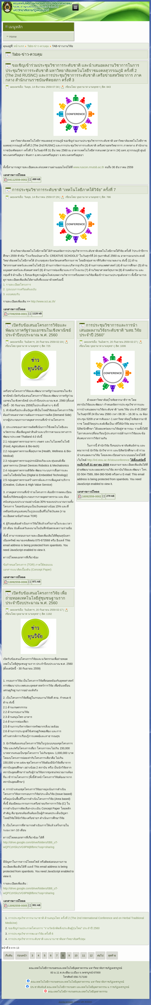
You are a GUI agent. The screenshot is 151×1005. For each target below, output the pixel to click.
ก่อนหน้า (22, 955)
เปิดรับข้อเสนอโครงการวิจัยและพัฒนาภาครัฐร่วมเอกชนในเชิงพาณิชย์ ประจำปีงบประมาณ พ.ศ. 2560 (38, 330)
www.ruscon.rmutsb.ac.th (88, 167)
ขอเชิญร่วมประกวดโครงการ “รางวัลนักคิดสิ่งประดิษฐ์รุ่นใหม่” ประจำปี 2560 (53, 928)
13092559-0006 (17, 582)
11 (83, 955)
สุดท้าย (112, 955)
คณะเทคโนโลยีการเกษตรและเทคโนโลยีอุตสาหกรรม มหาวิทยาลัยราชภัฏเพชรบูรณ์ (77, 981)
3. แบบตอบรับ (11, 294)
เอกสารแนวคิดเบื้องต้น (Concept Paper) (27, 569)
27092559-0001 (17, 314)
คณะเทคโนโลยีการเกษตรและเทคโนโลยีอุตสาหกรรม (78, 991)
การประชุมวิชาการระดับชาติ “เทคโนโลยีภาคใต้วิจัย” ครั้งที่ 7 (64, 190)
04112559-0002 (17, 179)
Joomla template (66, 1002)
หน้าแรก (19, 46)
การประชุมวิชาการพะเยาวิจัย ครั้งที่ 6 (30, 933)
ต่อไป (100, 955)
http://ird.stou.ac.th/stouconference (108, 460)
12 (91, 955)
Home (13, 36)
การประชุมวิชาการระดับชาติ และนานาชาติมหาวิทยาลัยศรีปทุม (46, 939)
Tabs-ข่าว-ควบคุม (38, 46)
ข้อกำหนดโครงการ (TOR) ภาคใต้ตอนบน (28, 564)
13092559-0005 (17, 905)
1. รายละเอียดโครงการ (17, 284)
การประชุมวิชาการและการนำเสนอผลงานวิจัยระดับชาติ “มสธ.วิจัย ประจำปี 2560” (110, 330)
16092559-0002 (91, 496)
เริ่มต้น (8, 955)
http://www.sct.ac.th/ (43, 301)
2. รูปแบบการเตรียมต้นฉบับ (20, 289)
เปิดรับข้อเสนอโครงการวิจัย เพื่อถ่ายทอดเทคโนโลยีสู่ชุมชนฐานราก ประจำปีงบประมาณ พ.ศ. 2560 (36, 598)
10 (76, 955)
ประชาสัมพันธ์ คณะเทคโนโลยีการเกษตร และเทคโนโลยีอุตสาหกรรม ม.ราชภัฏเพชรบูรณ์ (79, 987)
